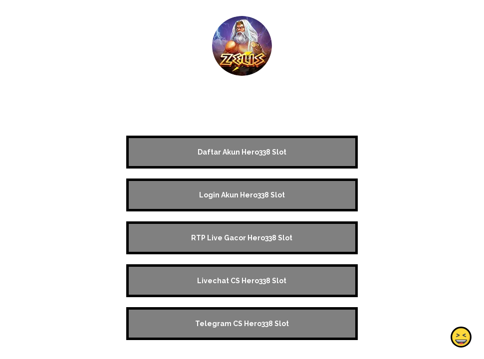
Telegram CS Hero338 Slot (242, 324)
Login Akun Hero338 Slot (242, 195)
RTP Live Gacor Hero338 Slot (241, 238)
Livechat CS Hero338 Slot (241, 281)
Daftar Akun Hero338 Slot (242, 152)
